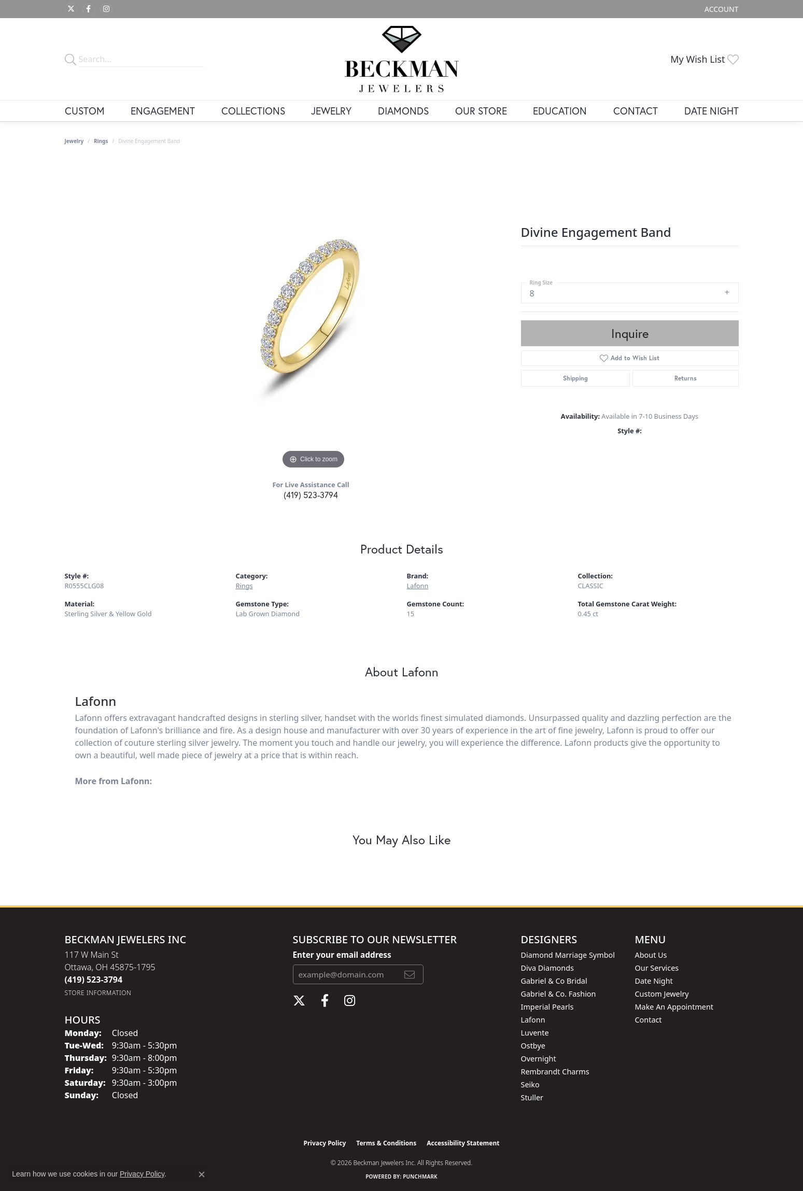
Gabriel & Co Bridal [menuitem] (554, 981)
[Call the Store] (94, 979)
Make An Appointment (674, 1007)
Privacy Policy (325, 1143)
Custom (85, 110)
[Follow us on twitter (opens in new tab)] (71, 9)
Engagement (163, 110)
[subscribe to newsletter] (409, 974)
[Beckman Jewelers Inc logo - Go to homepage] (401, 59)
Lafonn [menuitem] (533, 1020)
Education (560, 110)
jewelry (74, 141)
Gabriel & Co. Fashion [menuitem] (558, 994)
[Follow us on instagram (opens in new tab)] (106, 9)
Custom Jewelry (662, 994)
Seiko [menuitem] (530, 1084)
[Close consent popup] (202, 1174)
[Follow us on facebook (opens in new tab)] (88, 9)
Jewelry (331, 110)
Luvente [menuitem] (535, 1033)
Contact (635, 110)
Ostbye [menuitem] (533, 1046)
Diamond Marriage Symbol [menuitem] (568, 955)
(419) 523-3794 (311, 494)
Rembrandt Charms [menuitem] (555, 1071)
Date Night (711, 110)
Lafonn (418, 585)
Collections (253, 110)
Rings (101, 141)
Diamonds (403, 110)
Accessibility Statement (463, 1143)
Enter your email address (342, 954)
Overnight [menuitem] (538, 1059)
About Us (651, 955)
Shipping (575, 378)
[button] (720, 9)
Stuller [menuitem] (532, 1097)
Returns (685, 378)
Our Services (657, 968)
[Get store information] (98, 992)
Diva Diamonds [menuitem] (547, 968)
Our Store (481, 110)
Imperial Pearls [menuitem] (547, 1007)
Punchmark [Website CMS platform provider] (420, 1176)
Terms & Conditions (386, 1143)
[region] (313, 316)
